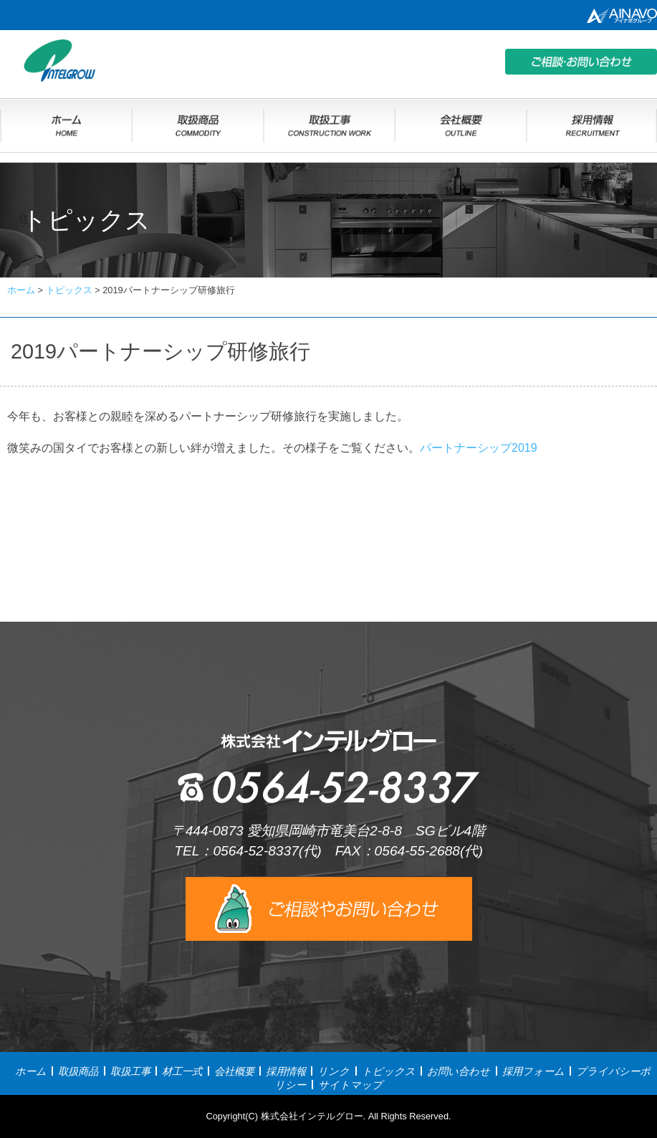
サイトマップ (350, 1085)
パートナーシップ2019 (478, 448)
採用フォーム (533, 1071)
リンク (333, 1071)
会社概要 (234, 1071)
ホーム (31, 1071)
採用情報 (286, 1071)
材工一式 (182, 1071)
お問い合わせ (458, 1071)
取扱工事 (130, 1071)
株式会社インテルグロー (312, 1116)
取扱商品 (78, 1071)
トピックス (389, 1071)
